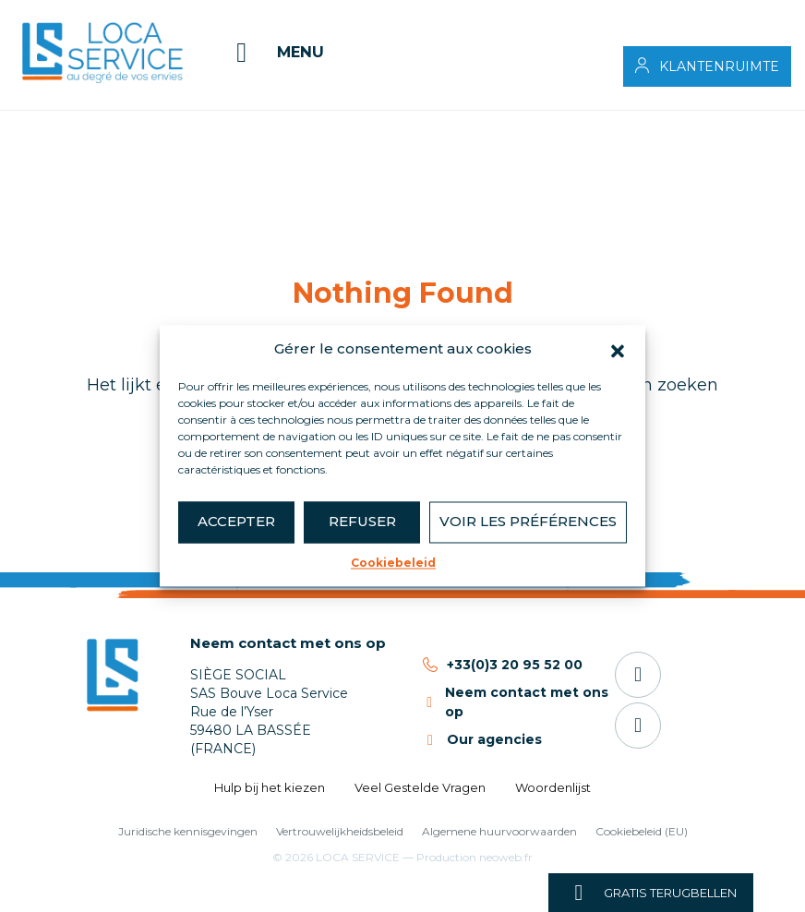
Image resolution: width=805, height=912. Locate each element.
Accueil (61, 124)
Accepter (236, 521)
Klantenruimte (719, 66)
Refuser (362, 521)
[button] (617, 350)
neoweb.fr (506, 857)
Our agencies (494, 739)
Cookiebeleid (393, 563)
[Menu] (274, 52)
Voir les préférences (528, 521)
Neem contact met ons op (288, 643)
